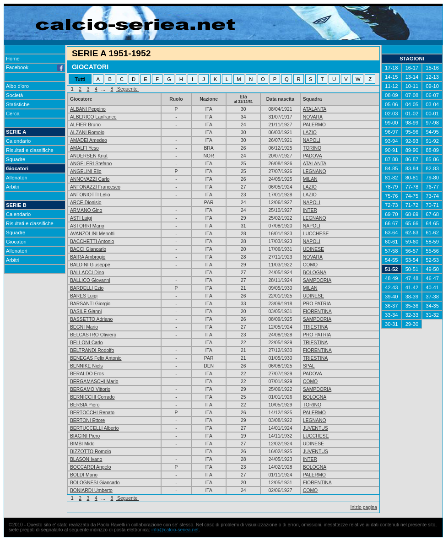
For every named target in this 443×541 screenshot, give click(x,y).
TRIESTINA (315, 327)
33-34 (391, 315)
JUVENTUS (315, 428)
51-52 (391, 269)
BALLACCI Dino (87, 272)
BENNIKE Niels (86, 365)
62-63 (412, 232)
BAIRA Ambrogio (87, 257)
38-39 (412, 296)
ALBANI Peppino (88, 109)
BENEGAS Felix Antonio (96, 358)
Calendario (18, 141)
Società (14, 95)
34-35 (432, 305)
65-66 (412, 223)
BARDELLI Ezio (86, 288)
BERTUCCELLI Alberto (94, 428)
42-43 (391, 287)
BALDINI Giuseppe (90, 264)
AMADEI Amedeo (88, 140)
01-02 (412, 113)
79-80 (432, 177)
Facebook (35, 67)
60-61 (391, 241)
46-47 (432, 278)
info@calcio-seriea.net (175, 529)
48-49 (391, 278)
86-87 (412, 159)
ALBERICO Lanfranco (93, 116)
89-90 (412, 150)
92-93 (412, 141)
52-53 (432, 260)
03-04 (432, 104)
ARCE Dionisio (86, 202)
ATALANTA (314, 109)
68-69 (412, 214)
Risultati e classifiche (30, 150)
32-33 (412, 315)
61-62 (432, 232)
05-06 (391, 104)
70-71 (432, 205)
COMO (310, 264)
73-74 (432, 196)
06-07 (432, 95)
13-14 (412, 77)
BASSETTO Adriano (91, 319)
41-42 (412, 287)
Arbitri (12, 186)
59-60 (412, 241)
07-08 (412, 95)
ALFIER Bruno (85, 124)
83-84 (412, 168)
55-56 (432, 251)
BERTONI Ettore (87, 420)
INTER (310, 210)
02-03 (391, 113)
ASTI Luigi (81, 218)
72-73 (391, 205)
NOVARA (313, 116)
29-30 (412, 324)
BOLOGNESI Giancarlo (95, 482)
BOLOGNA (314, 272)
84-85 (391, 168)
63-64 (391, 232)
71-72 (412, 205)
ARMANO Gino (86, 210)
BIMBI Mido (82, 443)
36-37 (391, 305)
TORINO (312, 148)
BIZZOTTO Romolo (90, 451)
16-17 (412, 67)
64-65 (432, 223)
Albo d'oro (17, 86)
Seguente (127, 89)
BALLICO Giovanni (90, 280)
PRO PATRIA (317, 303)
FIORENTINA (317, 311)
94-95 (432, 132)
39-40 (391, 296)
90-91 (391, 150)
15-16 (432, 67)
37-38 (432, 296)
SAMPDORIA (317, 280)
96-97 (391, 132)
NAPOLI (311, 140)
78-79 (391, 186)
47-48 (412, 278)
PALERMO (314, 124)
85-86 (432, 159)
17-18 (391, 67)
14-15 (391, 77)
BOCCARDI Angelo (90, 467)
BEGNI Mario (84, 327)
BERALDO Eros (87, 373)
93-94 (391, 141)
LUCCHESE (316, 233)
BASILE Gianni (86, 311)
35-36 (412, 305)
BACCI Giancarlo (88, 249)
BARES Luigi (83, 295)
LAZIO (310, 132)
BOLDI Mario (83, 474)
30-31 (391, 324)
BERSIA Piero (85, 404)
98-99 (412, 122)
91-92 (432, 141)
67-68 (432, 214)
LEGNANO (314, 171)
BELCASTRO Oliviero (93, 334)
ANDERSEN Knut (89, 155)
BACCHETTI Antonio (92, 241)
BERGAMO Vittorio (90, 389)
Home (13, 58)
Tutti (80, 79)
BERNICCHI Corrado (92, 397)
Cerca (13, 113)
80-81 (412, 177)
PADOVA (312, 155)
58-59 (432, 241)
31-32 (432, 315)
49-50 (432, 269)
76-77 (432, 186)
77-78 (412, 186)
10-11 (412, 86)
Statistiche (18, 104)
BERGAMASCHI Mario (94, 381)
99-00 (391, 122)
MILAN (310, 179)
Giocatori (17, 168)
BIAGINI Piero (85, 435)
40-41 (432, 287)
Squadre (15, 159)
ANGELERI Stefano (91, 163)
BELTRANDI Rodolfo (92, 350)
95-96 (412, 132)
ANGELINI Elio (86, 171)
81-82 (391, 177)
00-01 (432, 113)
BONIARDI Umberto (91, 490)
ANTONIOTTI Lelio (90, 194)
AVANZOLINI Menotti (92, 233)
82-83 (432, 168)
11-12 (391, 86)
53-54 (412, 260)
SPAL (309, 365)
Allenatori (16, 177)
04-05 (412, 104)
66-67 (391, 223)
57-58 (391, 251)
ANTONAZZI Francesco (95, 186)
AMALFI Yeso (84, 148)
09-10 (432, 86)
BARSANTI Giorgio (90, 303)
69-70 (391, 214)
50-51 (412, 269)
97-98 (432, 122)
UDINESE (313, 249)
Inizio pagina (364, 507)
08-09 (391, 95)
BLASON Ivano (86, 459)
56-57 (412, 251)
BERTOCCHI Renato (92, 412)
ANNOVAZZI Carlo (89, 179)
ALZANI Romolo (87, 132)
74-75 (412, 196)
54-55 (391, 260)
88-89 (432, 150)
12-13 (432, 77)
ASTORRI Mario (87, 225)
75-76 (391, 196)
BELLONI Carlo (86, 342)
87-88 (391, 159)
